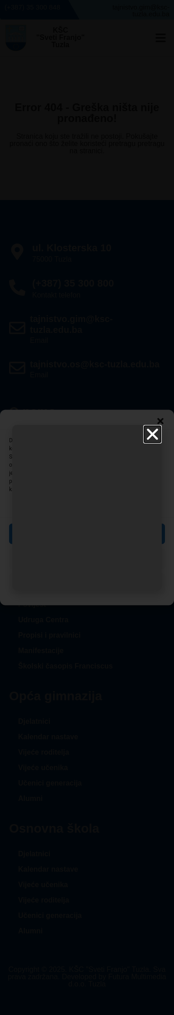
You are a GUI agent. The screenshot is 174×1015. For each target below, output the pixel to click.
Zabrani (87, 559)
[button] (160, 421)
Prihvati (86, 534)
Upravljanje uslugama (85, 506)
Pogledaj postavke (87, 584)
